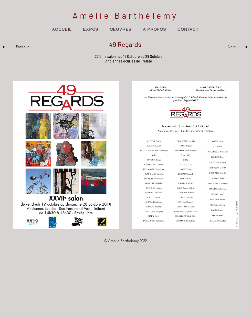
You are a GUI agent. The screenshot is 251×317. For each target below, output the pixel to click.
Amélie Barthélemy (125, 15)
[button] (90, 29)
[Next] (230, 47)
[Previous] (24, 47)
